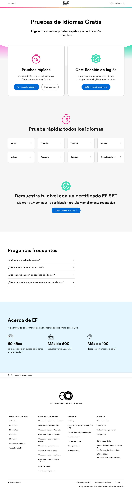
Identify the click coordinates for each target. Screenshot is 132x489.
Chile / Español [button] (14, 482)
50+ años (13, 439)
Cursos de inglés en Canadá (48, 434)
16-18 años (13, 425)
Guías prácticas (73, 446)
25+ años (12, 434)
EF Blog (71, 421)
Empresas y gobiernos (17, 443)
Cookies (118, 482)
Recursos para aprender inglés (79, 432)
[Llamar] (116, 3)
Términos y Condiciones (102, 482)
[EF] (66, 3)
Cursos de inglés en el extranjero (51, 421)
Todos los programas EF (106, 430)
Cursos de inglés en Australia (49, 430)
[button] (12, 3)
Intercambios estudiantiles (48, 425)
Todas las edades (16, 448)
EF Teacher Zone (74, 441)
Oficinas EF (101, 425)
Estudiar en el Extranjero (47, 450)
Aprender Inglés (44, 466)
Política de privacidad (83, 482)
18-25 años (13, 430)
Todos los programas (46, 471)
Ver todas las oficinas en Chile (108, 457)
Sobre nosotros (103, 421)
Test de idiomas (74, 437)
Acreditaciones (73, 450)
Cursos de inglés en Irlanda (48, 446)
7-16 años (13, 421)
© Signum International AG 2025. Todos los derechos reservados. (101, 486)
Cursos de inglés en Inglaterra (49, 455)
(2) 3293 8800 (103, 454)
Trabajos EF (101, 434)
